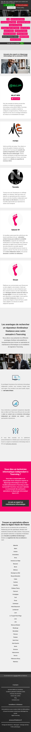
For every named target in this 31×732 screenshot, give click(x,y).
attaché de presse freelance (17, 19)
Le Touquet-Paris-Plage (15, 615)
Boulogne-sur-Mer (15, 573)
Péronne (15, 634)
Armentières (15, 554)
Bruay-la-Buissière (15, 576)
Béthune (15, 570)
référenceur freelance (22, 33)
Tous (8, 19)
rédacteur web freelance (9, 33)
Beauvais (15, 563)
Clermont (15, 591)
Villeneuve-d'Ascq (15, 658)
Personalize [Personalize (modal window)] (11, 7)
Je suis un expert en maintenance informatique (15, 503)
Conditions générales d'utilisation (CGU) (15, 691)
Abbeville (15, 545)
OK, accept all (9, 5)
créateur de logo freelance (23, 22)
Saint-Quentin (15, 643)
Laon (15, 612)
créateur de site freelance (15, 25)
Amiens (15, 551)
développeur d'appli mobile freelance (10, 28)
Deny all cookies (21, 5)
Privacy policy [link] (20, 7)
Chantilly (15, 585)
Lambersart (16, 609)
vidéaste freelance (24, 36)
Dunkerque (15, 603)
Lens (15, 619)
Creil (15, 597)
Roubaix (15, 637)
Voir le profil (15, 98)
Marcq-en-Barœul (15, 625)
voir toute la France (8, 390)
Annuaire (10, 689)
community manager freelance (8, 22)
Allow (22, 43)
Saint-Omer (15, 640)
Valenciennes (15, 652)
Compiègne (15, 594)
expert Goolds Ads (25, 28)
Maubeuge (15, 628)
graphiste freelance (8, 30)
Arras (15, 557)
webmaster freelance (15, 39)
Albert (15, 548)
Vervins (15, 655)
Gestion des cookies (15, 695)
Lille (15, 622)
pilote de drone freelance (21, 30)
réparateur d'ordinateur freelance (10, 36)
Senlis (15, 646)
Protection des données (15, 693)
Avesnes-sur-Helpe (15, 560)
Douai (15, 600)
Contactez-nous (15, 700)
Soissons (15, 649)
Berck (15, 567)
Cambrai (15, 582)
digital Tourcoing (15, 715)
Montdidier (15, 631)
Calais (15, 579)
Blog (15, 697)
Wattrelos (15, 661)
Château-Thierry (15, 588)
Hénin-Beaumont (15, 606)
